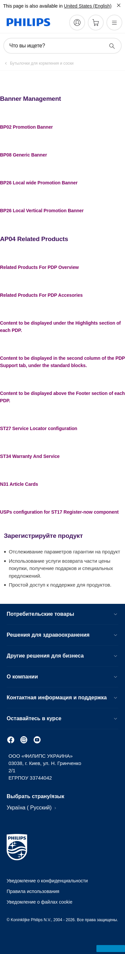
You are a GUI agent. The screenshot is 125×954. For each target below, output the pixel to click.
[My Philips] (77, 23)
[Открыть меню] (114, 23)
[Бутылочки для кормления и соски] (37, 63)
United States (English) (87, 6)
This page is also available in (32, 6)
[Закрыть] (119, 5)
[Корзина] (96, 23)
